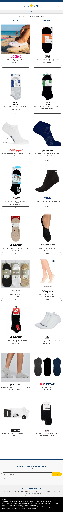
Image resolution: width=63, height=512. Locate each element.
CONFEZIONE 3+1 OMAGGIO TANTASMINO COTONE (16, 341)
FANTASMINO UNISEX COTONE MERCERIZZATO (15, 433)
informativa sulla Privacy (20, 478)
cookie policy (34, 505)
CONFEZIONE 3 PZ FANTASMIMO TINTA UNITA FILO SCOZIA (15, 154)
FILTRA (15, 20)
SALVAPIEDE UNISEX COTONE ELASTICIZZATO (16, 248)
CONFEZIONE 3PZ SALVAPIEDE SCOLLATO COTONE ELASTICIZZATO (47, 60)
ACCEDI (16, 66)
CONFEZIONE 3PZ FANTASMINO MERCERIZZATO (47, 106)
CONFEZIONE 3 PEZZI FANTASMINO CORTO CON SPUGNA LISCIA (47, 341)
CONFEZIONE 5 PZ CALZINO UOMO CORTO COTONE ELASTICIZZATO (47, 154)
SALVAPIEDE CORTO (16, 294)
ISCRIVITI (57, 474)
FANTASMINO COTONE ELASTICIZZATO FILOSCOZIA (16, 202)
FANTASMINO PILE (47, 387)
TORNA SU (31, 448)
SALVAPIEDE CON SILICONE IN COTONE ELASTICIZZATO (16, 60)
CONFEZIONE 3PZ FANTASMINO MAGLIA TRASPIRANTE (15, 107)
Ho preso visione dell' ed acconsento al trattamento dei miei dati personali (27, 478)
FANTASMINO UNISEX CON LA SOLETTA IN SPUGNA (15, 387)
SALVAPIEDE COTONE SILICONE (47, 248)
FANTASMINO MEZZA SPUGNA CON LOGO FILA (47, 201)
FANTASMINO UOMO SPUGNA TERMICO (47, 433)
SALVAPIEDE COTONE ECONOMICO (47, 294)
